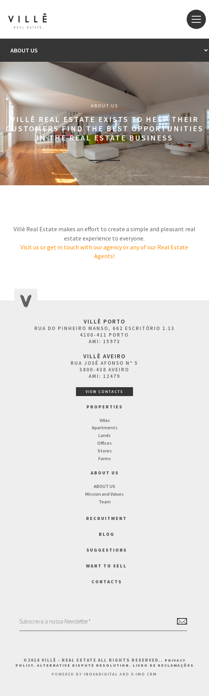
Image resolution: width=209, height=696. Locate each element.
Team (105, 502)
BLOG (107, 534)
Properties (104, 407)
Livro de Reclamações (163, 665)
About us (105, 473)
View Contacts (104, 391)
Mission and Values (104, 494)
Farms (104, 458)
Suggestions (106, 550)
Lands (104, 435)
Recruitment (106, 518)
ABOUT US (104, 486)
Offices (104, 443)
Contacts (106, 581)
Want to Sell (106, 566)
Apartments (105, 427)
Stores (105, 451)
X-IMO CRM (144, 674)
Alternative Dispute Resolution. (85, 665)
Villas (104, 420)
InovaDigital (101, 674)
